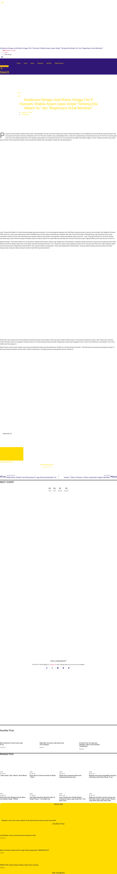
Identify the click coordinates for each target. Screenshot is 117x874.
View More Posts (47, 467)
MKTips (49, 63)
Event (25, 63)
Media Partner (59, 63)
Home (19, 63)
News (32, 63)
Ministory (40, 63)
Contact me (52, 664)
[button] (4, 71)
